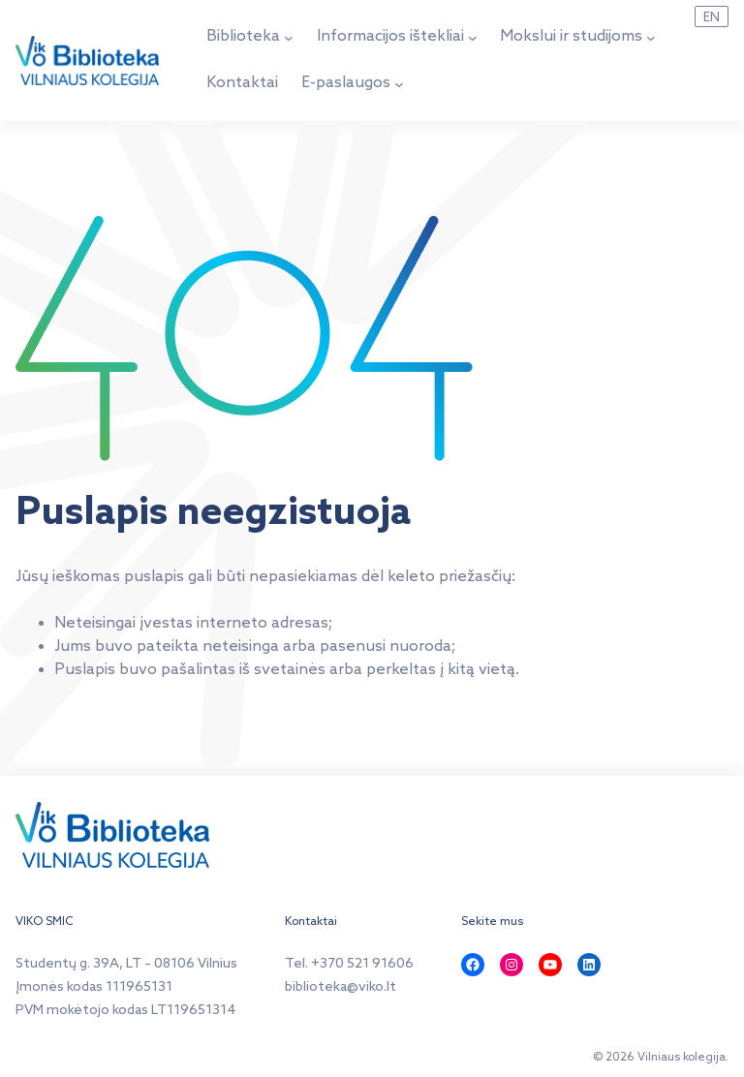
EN (711, 17)
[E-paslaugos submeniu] (399, 84)
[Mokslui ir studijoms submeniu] (651, 38)
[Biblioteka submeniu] (289, 38)
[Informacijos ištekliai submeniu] (473, 38)
